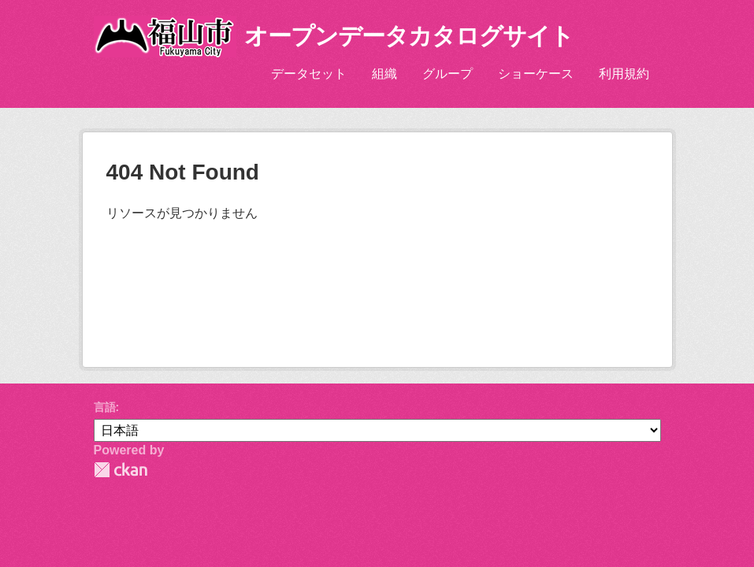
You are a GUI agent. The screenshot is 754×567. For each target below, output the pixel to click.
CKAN (120, 469)
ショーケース (536, 73)
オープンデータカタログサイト (409, 36)
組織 (384, 73)
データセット (309, 73)
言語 (105, 407)
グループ (447, 73)
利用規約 (624, 73)
